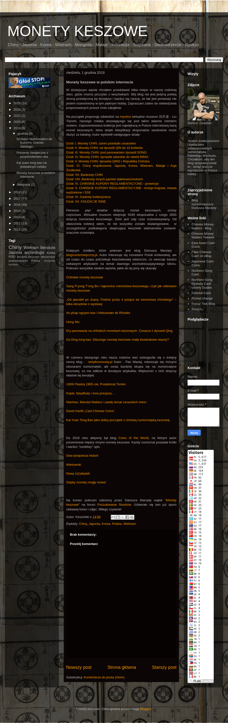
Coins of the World (133, 438)
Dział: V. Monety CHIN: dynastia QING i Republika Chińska (108, 161)
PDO (12, 256)
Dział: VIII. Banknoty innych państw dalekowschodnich (104, 179)
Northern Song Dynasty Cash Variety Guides (201, 283)
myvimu (125, 116)
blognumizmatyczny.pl (81, 255)
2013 (17, 217)
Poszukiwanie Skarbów (114, 504)
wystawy (13, 264)
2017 (17, 198)
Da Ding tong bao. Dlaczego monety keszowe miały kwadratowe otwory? (117, 339)
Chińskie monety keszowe (84, 277)
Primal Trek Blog (203, 304)
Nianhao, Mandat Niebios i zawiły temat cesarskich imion (106, 402)
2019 (17, 128)
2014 (17, 211)
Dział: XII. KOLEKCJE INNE (86, 201)
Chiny (83, 524)
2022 (17, 115)
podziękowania (18, 260)
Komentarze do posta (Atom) (104, 677)
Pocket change (202, 298)
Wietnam (129, 524)
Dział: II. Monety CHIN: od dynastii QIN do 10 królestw (104, 148)
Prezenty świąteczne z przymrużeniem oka (32, 154)
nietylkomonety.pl (100, 362)
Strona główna (121, 667)
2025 (17, 103)
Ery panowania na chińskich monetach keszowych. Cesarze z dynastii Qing (119, 331)
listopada (24, 184)
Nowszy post (78, 667)
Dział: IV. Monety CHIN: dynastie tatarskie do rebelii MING (107, 157)
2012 (17, 223)
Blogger (145, 709)
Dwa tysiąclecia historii (82, 455)
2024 (17, 109)
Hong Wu (72, 322)
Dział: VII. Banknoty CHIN (84, 175)
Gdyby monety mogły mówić (86, 482)
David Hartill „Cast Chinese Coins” (90, 411)
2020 (17, 122)
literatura (47, 247)
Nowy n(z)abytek (78, 473)
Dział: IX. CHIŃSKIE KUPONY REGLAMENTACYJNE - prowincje (112, 183)
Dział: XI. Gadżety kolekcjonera (88, 197)
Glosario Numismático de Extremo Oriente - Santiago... (34, 142)
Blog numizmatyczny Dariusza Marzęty (203, 204)
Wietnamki (73, 464)
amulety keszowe (28, 256)
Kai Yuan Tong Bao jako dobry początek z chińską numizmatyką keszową (118, 420)
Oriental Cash (201, 293)
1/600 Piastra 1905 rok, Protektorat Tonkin (96, 384)
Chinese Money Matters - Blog (202, 226)
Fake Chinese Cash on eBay (201, 254)
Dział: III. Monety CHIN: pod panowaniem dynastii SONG (106, 152)
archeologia (34, 252)
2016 (17, 205)
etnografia (49, 260)
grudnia (23, 133)
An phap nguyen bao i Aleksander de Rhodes (98, 313)
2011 (17, 229)
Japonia (94, 524)
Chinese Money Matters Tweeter (202, 235)
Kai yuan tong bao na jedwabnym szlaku (31, 164)
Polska (117, 524)
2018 (17, 192)
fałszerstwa (48, 256)
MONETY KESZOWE (77, 31)
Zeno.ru (197, 309)
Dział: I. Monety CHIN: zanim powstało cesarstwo (101, 143)
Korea (106, 524)
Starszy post (164, 667)
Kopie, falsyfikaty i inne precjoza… (90, 393)
